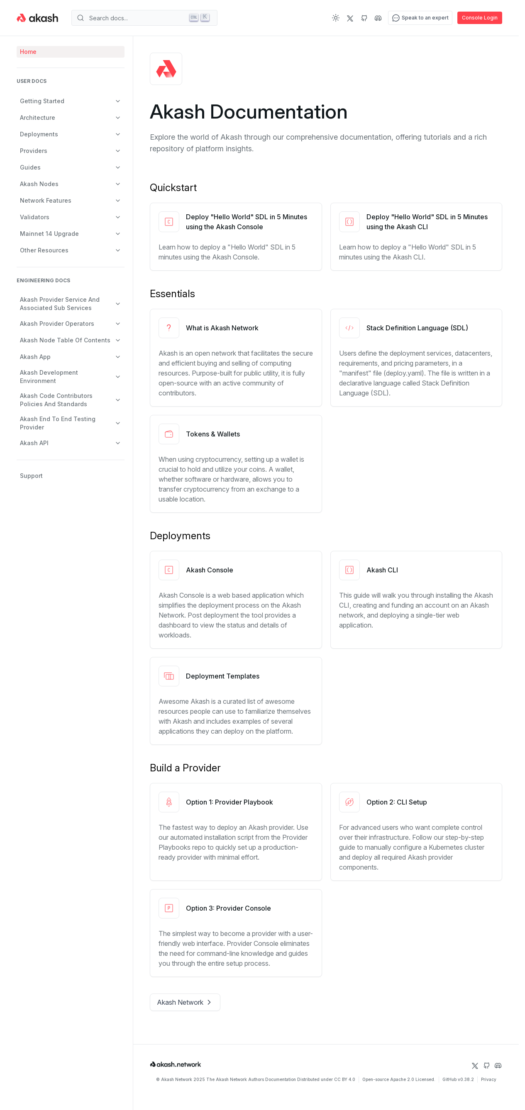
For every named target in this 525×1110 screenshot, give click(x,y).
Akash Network (185, 1002)
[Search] (144, 18)
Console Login (480, 18)
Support (31, 475)
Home (28, 51)
